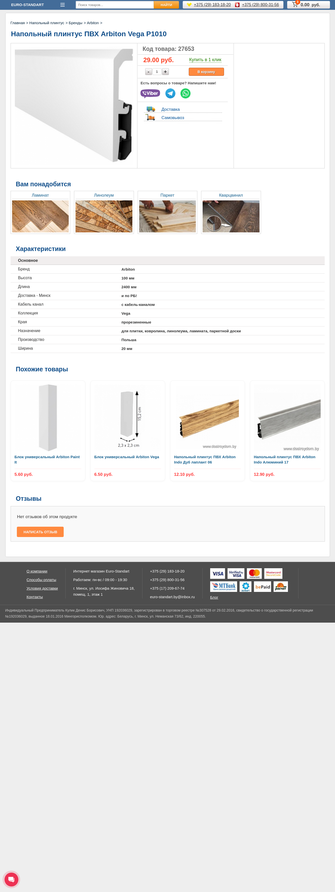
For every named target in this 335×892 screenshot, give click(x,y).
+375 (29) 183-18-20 (212, 5)
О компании (37, 571)
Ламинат (40, 195)
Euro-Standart (27, 5)
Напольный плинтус (46, 23)
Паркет (167, 195)
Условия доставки (42, 588)
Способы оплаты (41, 580)
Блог (214, 597)
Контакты (35, 597)
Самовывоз (173, 117)
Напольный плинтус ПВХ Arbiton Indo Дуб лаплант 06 (205, 459)
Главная (18, 23)
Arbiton (93, 23)
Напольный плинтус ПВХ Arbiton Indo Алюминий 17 (285, 459)
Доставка (171, 109)
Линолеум (104, 195)
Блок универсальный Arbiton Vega (126, 457)
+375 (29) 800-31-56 (260, 5)
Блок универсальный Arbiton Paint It (47, 459)
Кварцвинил (231, 195)
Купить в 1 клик (205, 59)
